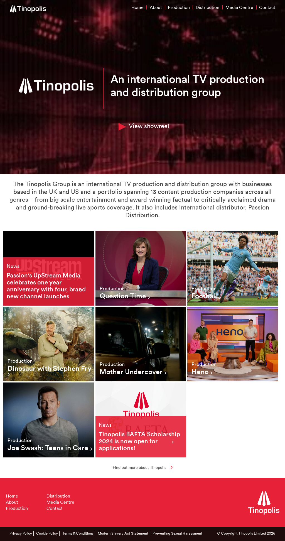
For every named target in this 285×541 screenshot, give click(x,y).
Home (137, 7)
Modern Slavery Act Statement (123, 533)
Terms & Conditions (78, 533)
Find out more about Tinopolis (143, 467)
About (156, 7)
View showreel (144, 125)
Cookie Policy (47, 533)
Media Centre (239, 7)
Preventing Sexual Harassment (177, 533)
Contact (267, 7)
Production (179, 7)
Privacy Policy (20, 533)
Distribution (207, 7)
